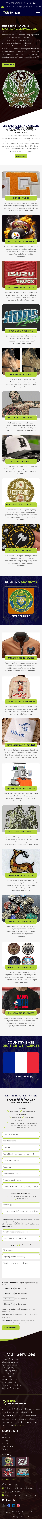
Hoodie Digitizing (10, 1359)
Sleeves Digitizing (10, 1362)
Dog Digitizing (8, 1376)
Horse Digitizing (9, 1371)
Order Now (9, 65)
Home (4, 1435)
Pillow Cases (21, 616)
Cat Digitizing (8, 1374)
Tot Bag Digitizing (10, 1382)
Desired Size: (7, 1226)
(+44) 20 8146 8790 (13, 1492)
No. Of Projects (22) (21, 1076)
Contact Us (7, 1449)
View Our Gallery (8, 1480)
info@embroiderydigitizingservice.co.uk (23, 7)
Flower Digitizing (10, 1379)
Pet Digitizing (8, 1368)
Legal (27, 1517)
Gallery (5, 1441)
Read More (21, 156)
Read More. (28, 151)
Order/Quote (7, 1446)
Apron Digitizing (9, 1365)
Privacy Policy (18, 1517)
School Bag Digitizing (12, 1385)
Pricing (5, 1443)
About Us (6, 1438)
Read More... (20, 1426)
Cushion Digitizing (10, 1388)
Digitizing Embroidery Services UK (27, 1512)
